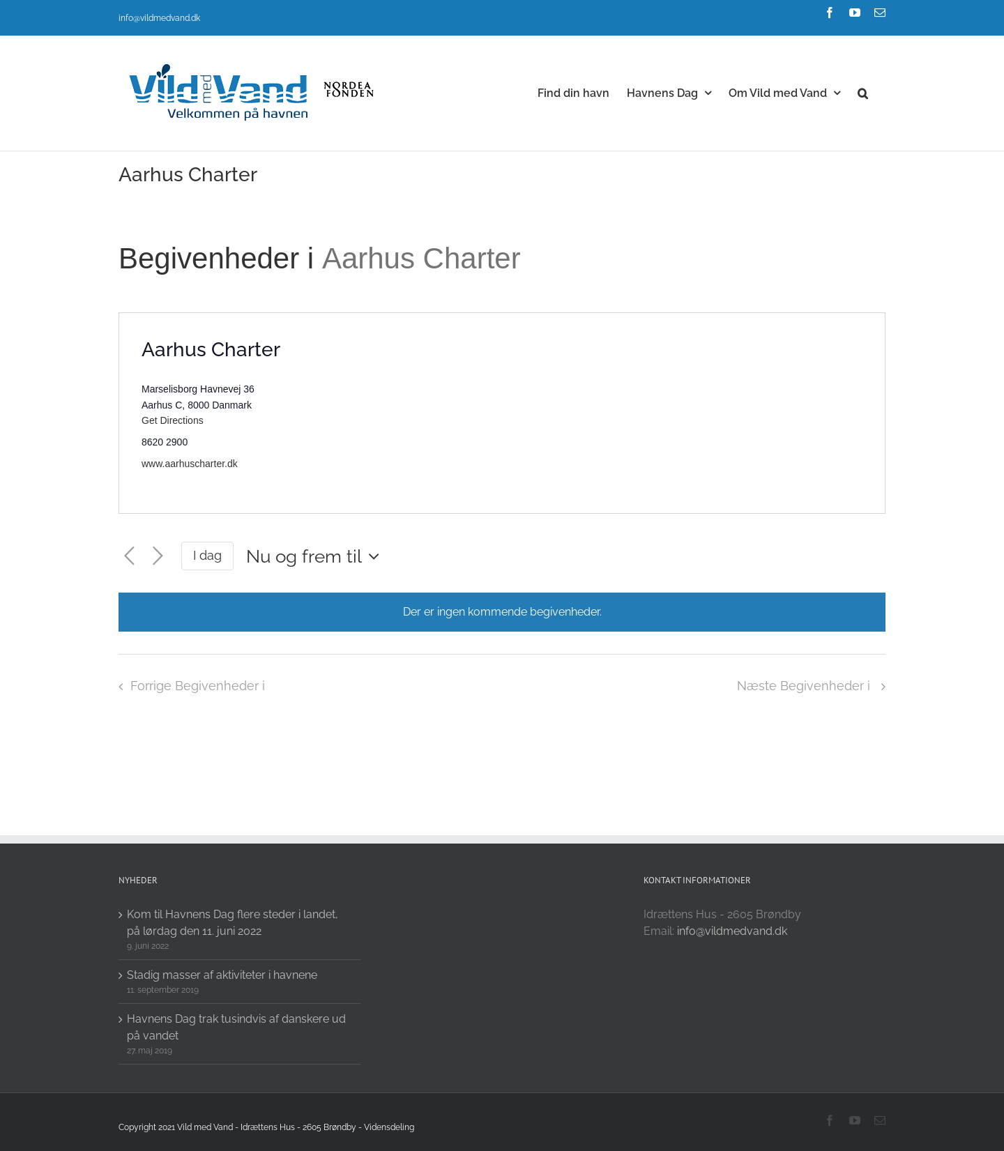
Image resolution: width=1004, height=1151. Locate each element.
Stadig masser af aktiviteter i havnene (222, 975)
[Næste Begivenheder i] (158, 556)
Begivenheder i (220, 258)
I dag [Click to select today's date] (207, 555)
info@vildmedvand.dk (159, 18)
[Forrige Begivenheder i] (129, 556)
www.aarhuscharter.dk (190, 463)
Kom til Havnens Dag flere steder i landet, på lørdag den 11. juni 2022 (232, 923)
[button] (863, 92)
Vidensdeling (389, 1127)
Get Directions (173, 420)
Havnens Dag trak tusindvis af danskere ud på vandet (236, 1027)
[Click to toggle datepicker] (316, 556)
